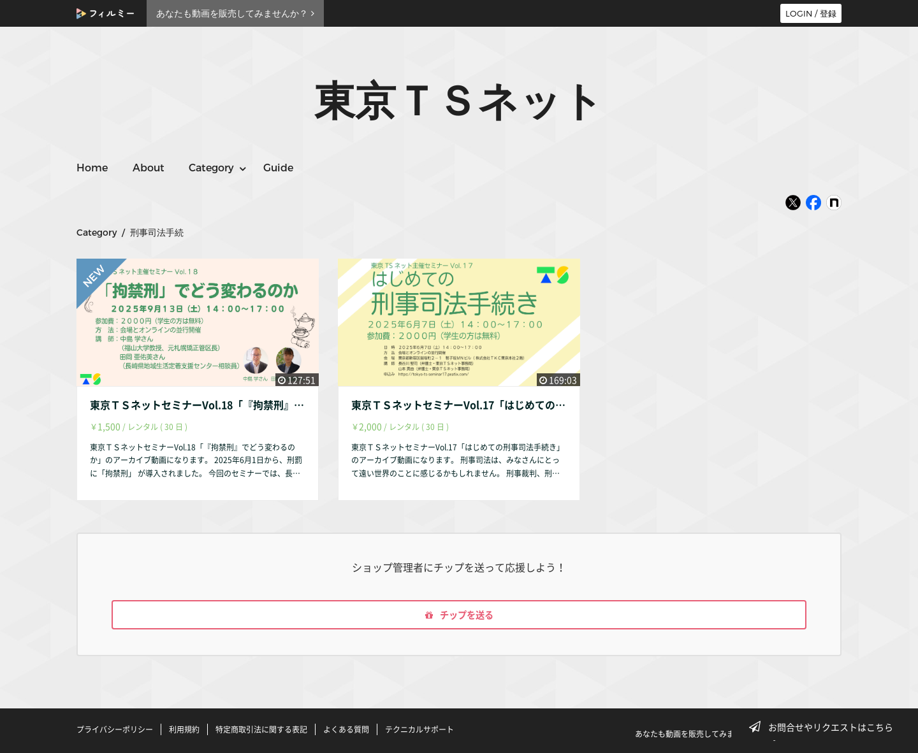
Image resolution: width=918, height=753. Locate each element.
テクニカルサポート (419, 729)
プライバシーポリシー (114, 729)
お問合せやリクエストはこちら (825, 727)
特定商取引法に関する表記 (261, 729)
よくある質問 (346, 729)
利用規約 (184, 729)
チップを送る (459, 616)
